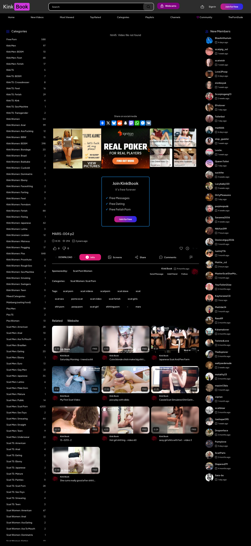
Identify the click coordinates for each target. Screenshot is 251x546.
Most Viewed (67, 17)
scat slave (122, 291)
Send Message (156, 274)
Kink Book (166, 268)
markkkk (219, 127)
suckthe (219, 172)
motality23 (221, 374)
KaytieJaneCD (223, 295)
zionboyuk (220, 82)
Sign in (212, 6)
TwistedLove (222, 340)
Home (11, 17)
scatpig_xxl (221, 49)
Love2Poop (221, 71)
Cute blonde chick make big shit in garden (127, 359)
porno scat (77, 298)
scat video (95, 298)
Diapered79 (221, 464)
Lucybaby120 (222, 183)
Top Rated (95, 17)
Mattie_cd (221, 262)
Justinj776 (220, 251)
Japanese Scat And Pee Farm (174, 359)
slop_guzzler (222, 138)
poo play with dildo (119, 399)
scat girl (94, 306)
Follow (184, 274)
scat (138, 291)
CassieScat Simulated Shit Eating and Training (177, 399)
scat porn (68, 291)
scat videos (87, 291)
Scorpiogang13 (223, 94)
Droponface (221, 430)
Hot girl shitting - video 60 (123, 440)
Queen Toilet (222, 161)
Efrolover (220, 105)
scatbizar (220, 407)
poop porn (77, 306)
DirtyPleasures (223, 194)
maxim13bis (221, 385)
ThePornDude (235, 17)
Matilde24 (220, 307)
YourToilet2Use (223, 284)
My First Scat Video (70, 399)
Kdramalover (222, 329)
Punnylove (220, 441)
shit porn (59, 306)
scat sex (59, 298)
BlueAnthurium (223, 38)
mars (138, 306)
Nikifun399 (221, 228)
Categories (123, 17)
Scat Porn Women (82, 270)
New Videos (37, 17)
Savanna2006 (222, 217)
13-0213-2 (66, 440)
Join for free (231, 6)
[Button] (90, 257)
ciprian (219, 396)
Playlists (149, 17)
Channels (175, 17)
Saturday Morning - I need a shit (76, 359)
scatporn (105, 291)
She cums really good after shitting (78, 480)
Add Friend (172, 274)
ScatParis (220, 452)
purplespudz (221, 206)
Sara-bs (219, 475)
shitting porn (113, 306)
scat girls (133, 298)
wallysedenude (223, 363)
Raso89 (219, 318)
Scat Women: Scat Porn (83, 280)
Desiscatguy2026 (224, 239)
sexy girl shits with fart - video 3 (175, 440)
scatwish (220, 60)
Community (204, 17)
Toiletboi (220, 116)
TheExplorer (221, 351)
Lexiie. (219, 150)
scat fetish (114, 298)
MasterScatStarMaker (226, 273)
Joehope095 (222, 419)
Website (73, 320)
